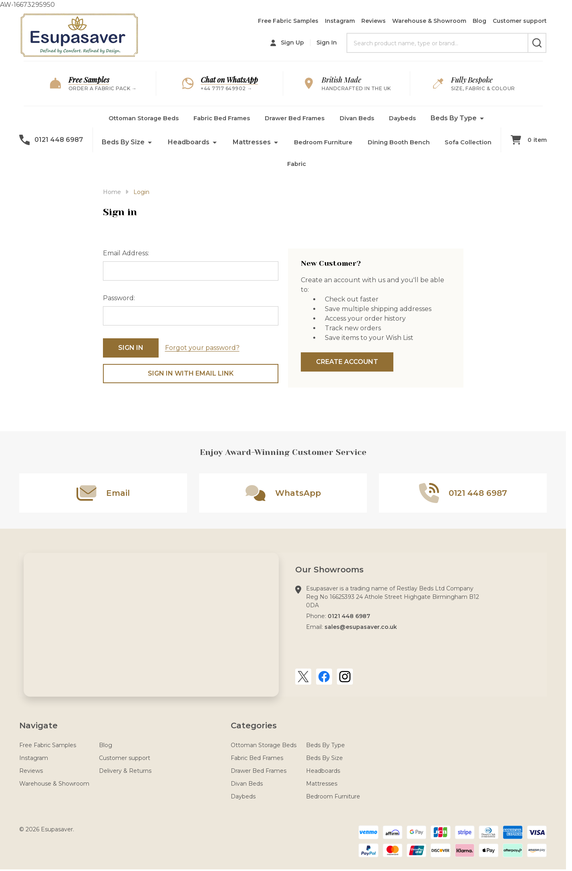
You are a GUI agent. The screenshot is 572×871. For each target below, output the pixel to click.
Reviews (373, 20)
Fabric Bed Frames (254, 118)
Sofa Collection (319, 166)
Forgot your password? (202, 348)
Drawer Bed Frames (333, 118)
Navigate (38, 725)
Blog (479, 20)
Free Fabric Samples (288, 20)
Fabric (369, 166)
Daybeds (447, 118)
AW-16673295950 (283, 434)
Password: (119, 298)
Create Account (347, 362)
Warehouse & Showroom (429, 20)
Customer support (520, 20)
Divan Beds (399, 118)
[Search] (537, 43)
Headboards (290, 142)
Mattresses (353, 142)
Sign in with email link (191, 373)
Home (112, 192)
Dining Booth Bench (246, 166)
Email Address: (126, 253)
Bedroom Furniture (427, 142)
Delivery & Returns (125, 770)
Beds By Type (157, 142)
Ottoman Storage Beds (170, 118)
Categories (254, 725)
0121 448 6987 (349, 616)
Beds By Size (224, 142)
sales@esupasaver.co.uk (360, 627)
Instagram (340, 20)
